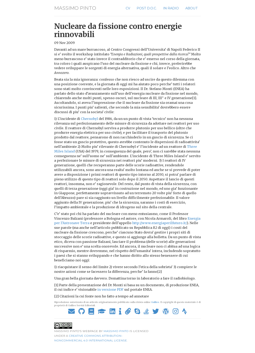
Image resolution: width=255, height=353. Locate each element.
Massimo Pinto (75, 8)
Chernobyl (89, 119)
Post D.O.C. (147, 8)
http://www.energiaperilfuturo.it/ (159, 223)
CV (128, 8)
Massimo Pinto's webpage (76, 331)
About (191, 8)
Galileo (155, 302)
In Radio (171, 8)
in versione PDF (110, 289)
